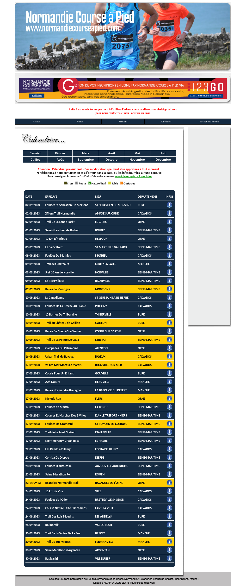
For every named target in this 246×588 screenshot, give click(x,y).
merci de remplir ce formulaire (133, 176)
